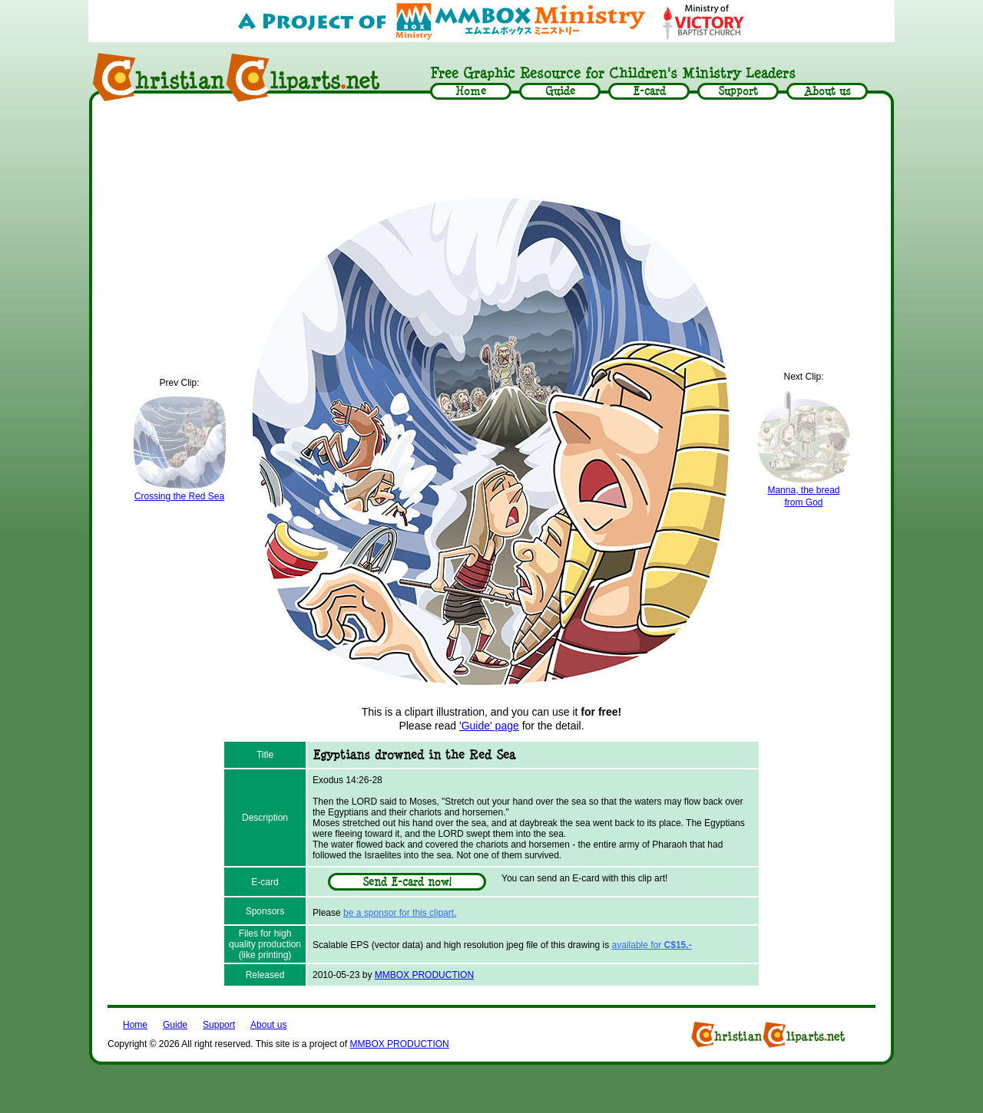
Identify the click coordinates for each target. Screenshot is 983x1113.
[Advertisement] (491, 151)
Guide (175, 1024)
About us (268, 1024)
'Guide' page (489, 725)
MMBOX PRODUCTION (424, 975)
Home (135, 1024)
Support (219, 1024)
